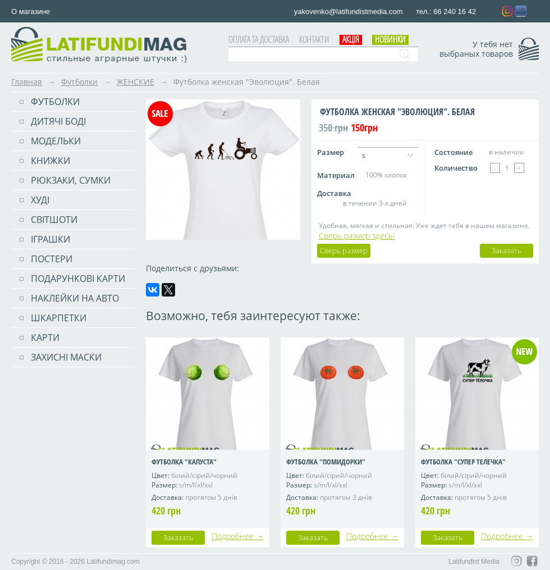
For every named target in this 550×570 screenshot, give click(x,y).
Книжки (50, 160)
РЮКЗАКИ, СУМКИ (71, 180)
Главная (26, 81)
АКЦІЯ (350, 39)
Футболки (79, 81)
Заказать (506, 250)
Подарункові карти (78, 278)
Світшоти (54, 219)
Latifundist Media (473, 562)
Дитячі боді (58, 121)
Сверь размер (344, 250)
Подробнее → (238, 536)
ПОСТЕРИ (51, 259)
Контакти (314, 39)
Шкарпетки (58, 318)
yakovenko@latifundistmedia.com (349, 11)
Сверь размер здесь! (357, 235)
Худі (40, 200)
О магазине (30, 11)
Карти (45, 337)
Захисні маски (66, 357)
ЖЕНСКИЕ (135, 81)
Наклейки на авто (75, 298)
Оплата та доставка (258, 39)
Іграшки (50, 239)
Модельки (56, 141)
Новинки (390, 39)
